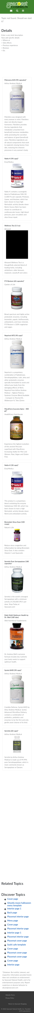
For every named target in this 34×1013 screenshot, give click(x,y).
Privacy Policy (10, 998)
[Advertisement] (17, 823)
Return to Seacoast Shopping (17, 1004)
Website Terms (10, 995)
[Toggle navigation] (23, 11)
